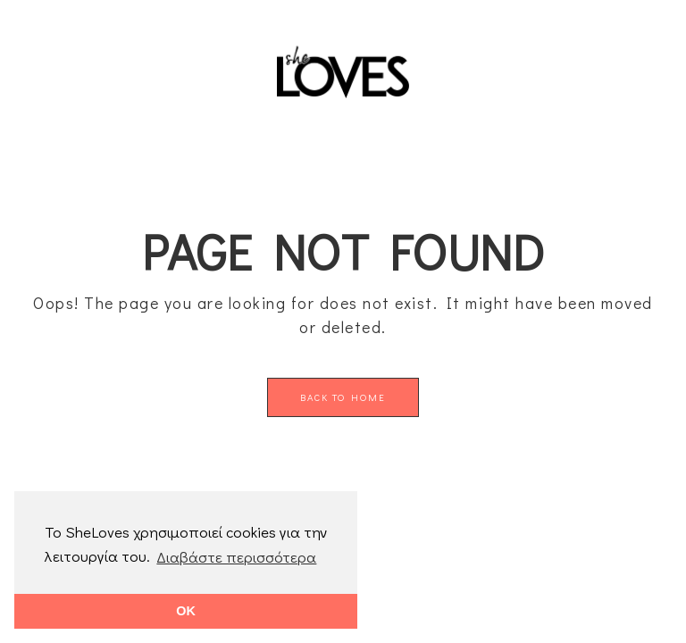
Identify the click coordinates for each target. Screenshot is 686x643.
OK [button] (186, 611)
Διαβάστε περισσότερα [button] (236, 557)
